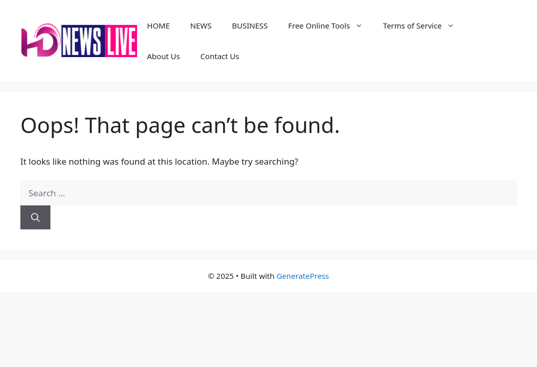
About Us (163, 56)
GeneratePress (303, 276)
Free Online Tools (330, 25)
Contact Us (219, 56)
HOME (158, 25)
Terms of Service (424, 25)
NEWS (200, 25)
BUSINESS (249, 25)
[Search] (35, 217)
